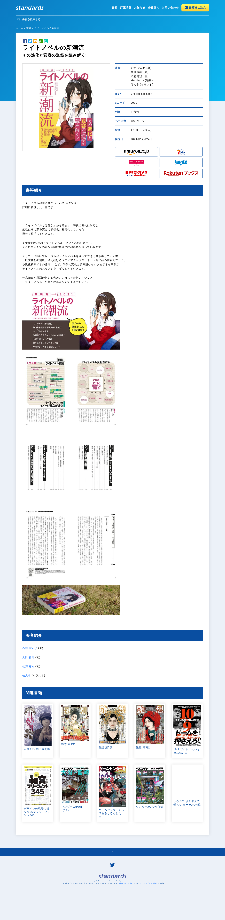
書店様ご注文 (195, 7)
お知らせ (139, 7)
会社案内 (153, 7)
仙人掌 (26, 675)
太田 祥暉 (28, 657)
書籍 (115, 7)
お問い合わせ (170, 7)
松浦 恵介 (28, 666)
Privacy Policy (126, 909)
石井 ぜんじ (29, 648)
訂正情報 (126, 7)
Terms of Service (148, 909)
